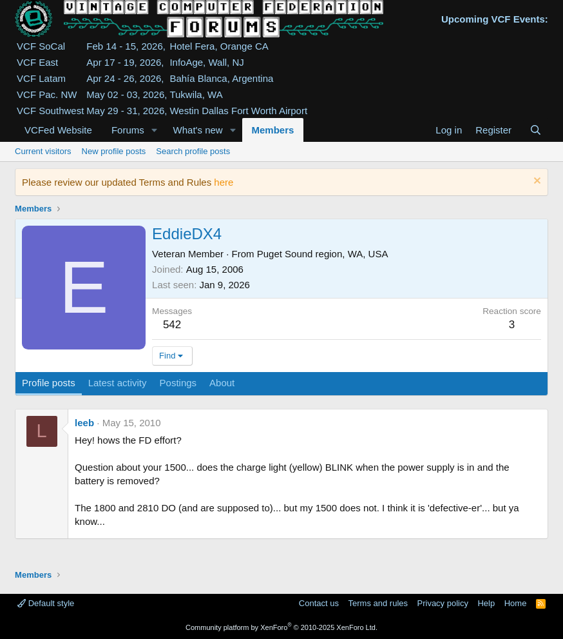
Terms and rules (378, 603)
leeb (84, 422)
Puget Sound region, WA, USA (322, 253)
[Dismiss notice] (535, 182)
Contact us (319, 603)
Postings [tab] (178, 382)
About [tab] (221, 382)
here (223, 182)
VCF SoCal (41, 46)
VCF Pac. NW (47, 94)
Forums (127, 129)
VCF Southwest (50, 110)
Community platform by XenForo (281, 627)
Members (273, 129)
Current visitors (43, 151)
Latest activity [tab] (117, 382)
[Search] (535, 130)
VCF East (37, 62)
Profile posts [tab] (48, 382)
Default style (45, 603)
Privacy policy (442, 603)
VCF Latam (41, 78)
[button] (155, 130)
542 (172, 325)
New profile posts (114, 151)
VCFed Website (58, 129)
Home (515, 603)
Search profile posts (193, 151)
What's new (198, 129)
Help (486, 603)
